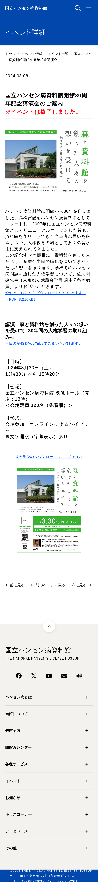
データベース (16, 842)
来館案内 (12, 742)
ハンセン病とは (18, 708)
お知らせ (12, 809)
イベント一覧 (58, 54)
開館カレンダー (18, 759)
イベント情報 (31, 54)
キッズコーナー (18, 826)
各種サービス (16, 775)
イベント (13, 792)
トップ (10, 54)
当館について (16, 725)
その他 (11, 859)
